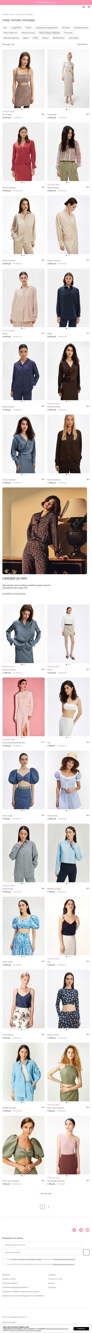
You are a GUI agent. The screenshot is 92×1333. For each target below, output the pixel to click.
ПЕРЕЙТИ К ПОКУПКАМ (14, 594)
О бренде (52, 1275)
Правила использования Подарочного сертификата (23, 1296)
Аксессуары (73, 38)
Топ (48, 743)
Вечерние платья (81, 28)
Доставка (6, 1275)
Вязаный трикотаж (11, 38)
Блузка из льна (8, 889)
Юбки (35, 38)
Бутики (51, 1283)
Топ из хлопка (7, 816)
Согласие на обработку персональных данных (21, 1291)
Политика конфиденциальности (15, 1287)
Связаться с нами (55, 1279)
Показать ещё (46, 1193)
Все (5, 28)
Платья (28, 28)
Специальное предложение (47, 28)
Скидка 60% (16, 28)
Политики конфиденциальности (57, 1329)
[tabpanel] (24, 78)
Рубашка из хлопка (54, 889)
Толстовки (68, 33)
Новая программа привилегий (46, 2)
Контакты (52, 1287)
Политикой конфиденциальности (64, 1259)
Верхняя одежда (28, 33)
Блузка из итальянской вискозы (14, 743)
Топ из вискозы (8, 1035)
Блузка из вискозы (9, 188)
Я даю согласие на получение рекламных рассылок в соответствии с (40, 1264)
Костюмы (66, 28)
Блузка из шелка (53, 188)
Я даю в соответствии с (41, 1259)
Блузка (5, 334)
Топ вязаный (51, 114)
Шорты (46, 38)
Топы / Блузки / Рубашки (49, 33)
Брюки (26, 38)
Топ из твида (7, 114)
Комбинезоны (58, 38)
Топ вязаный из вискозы (56, 1181)
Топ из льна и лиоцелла (55, 1108)
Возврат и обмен (9, 1279)
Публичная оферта (9, 1283)
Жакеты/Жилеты (10, 33)
